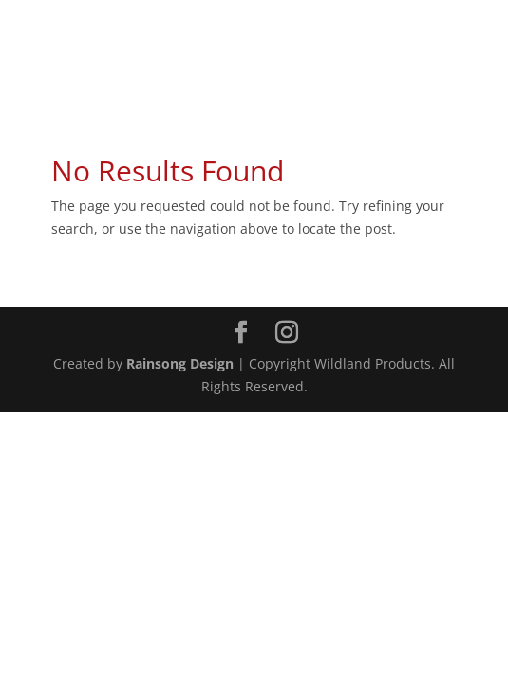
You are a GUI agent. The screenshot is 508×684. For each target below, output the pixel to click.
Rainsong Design (180, 363)
